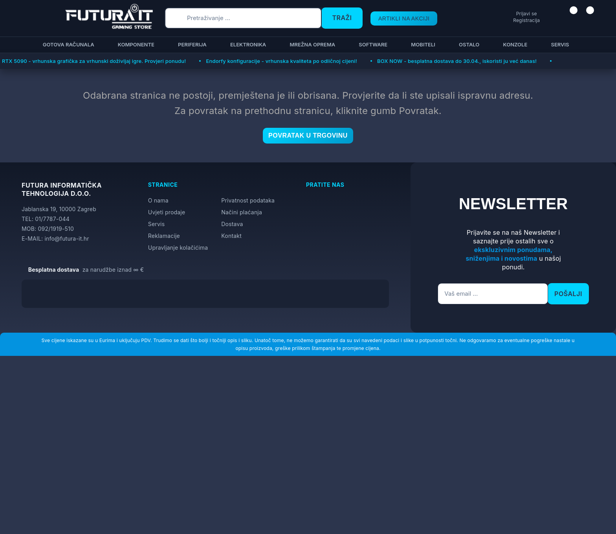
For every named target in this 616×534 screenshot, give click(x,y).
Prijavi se (496, 14)
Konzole (514, 44)
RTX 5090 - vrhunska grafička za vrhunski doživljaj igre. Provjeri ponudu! (94, 61)
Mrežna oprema (311, 44)
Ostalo (468, 44)
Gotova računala (67, 44)
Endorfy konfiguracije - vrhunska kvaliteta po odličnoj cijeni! (281, 61)
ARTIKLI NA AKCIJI (396, 18)
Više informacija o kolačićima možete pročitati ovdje (155, 493)
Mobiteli (422, 44)
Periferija (191, 44)
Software (372, 44)
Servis (559, 44)
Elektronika (247, 44)
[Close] (132, 507)
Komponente (135, 44)
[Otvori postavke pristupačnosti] (606, 276)
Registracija (496, 20)
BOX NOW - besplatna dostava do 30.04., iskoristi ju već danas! (457, 61)
